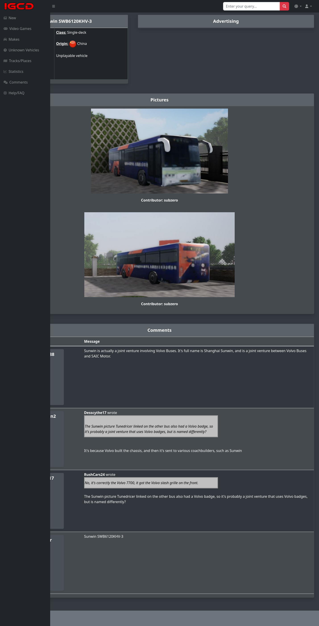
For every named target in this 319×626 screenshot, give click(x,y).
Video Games (17, 28)
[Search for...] (251, 6)
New (10, 17)
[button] (298, 6)
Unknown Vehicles (21, 50)
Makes (11, 39)
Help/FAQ (14, 92)
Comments (16, 82)
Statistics (13, 71)
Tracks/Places (17, 60)
